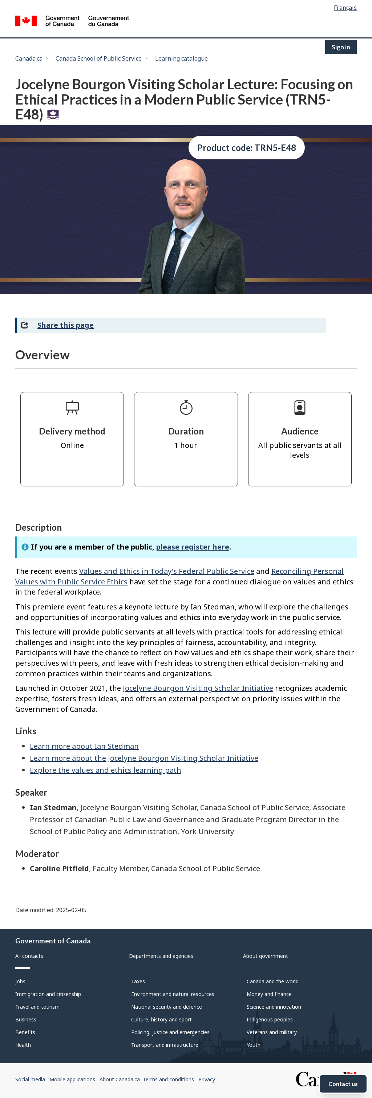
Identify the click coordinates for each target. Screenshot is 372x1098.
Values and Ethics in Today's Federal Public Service (166, 571)
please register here (192, 547)
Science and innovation (274, 1006)
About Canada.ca (120, 1079)
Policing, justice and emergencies (170, 1032)
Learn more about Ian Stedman (84, 746)
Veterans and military (272, 1032)
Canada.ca (29, 58)
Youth (253, 1044)
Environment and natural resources (172, 994)
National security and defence (166, 1006)
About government (265, 955)
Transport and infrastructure (164, 1044)
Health (23, 1044)
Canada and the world (273, 981)
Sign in (341, 47)
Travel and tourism (37, 1006)
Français (345, 8)
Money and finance (269, 994)
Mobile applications (72, 1079)
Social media (30, 1079)
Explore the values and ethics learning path (105, 770)
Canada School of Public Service (99, 58)
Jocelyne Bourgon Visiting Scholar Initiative (198, 688)
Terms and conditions (168, 1079)
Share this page (65, 325)
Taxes (138, 981)
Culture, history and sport (161, 1019)
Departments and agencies (161, 955)
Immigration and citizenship (48, 994)
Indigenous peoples (270, 1019)
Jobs (20, 981)
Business (25, 1019)
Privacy (206, 1079)
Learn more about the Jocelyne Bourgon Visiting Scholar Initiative (144, 758)
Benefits (25, 1032)
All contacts (29, 955)
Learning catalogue (181, 58)
